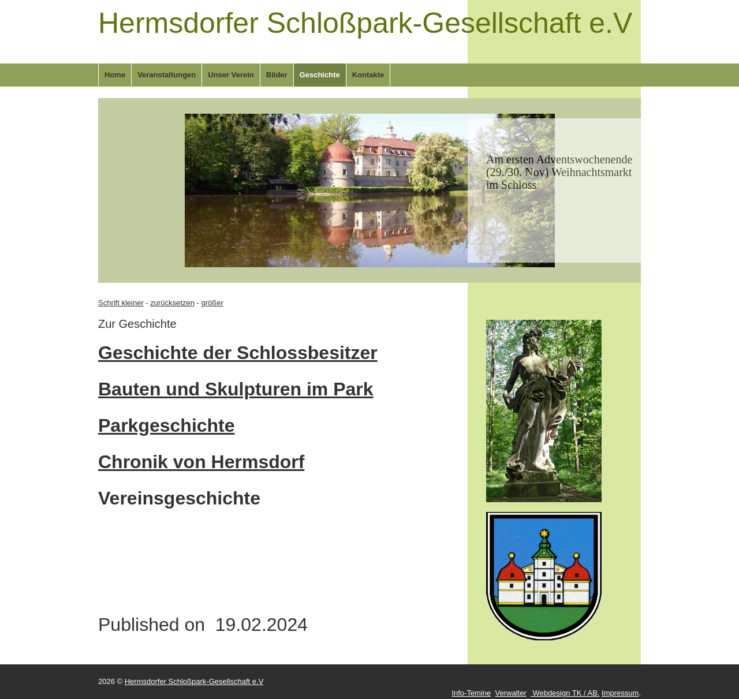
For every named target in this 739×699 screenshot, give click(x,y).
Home (114, 74)
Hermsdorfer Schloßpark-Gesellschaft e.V (365, 23)
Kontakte (368, 74)
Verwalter (511, 693)
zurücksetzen (172, 302)
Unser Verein (231, 74)
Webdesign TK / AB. (565, 693)
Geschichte (320, 74)
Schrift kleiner (121, 302)
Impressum (620, 693)
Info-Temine (471, 693)
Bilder (277, 74)
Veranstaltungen (166, 74)
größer (212, 302)
